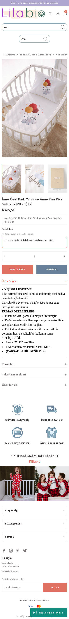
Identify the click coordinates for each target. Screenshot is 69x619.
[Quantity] (34, 256)
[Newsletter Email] (34, 587)
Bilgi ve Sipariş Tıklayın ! (48, 613)
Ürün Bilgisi (9, 281)
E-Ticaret (27, 616)
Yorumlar (8, 364)
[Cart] (65, 13)
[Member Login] (58, 13)
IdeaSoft (19, 616)
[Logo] (23, 13)
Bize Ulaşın (7, 562)
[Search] (34, 27)
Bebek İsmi (7, 229)
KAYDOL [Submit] (55, 587)
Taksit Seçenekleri (14, 375)
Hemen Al (51, 269)
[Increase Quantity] (64, 256)
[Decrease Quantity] (4, 256)
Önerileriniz (9, 385)
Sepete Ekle (17, 269)
